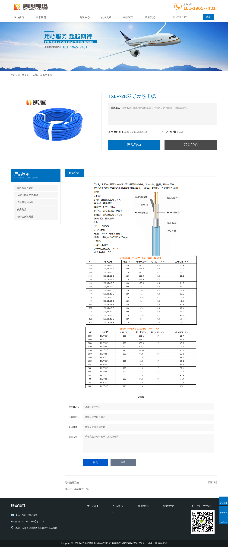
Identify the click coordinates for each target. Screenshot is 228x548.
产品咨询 (134, 145)
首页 (24, 75)
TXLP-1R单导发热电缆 (77, 489)
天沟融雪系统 (72, 482)
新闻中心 (84, 17)
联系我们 (150, 17)
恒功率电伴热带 (25, 202)
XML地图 (152, 544)
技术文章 (106, 17)
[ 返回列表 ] (211, 482)
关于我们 (41, 17)
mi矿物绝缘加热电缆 (27, 195)
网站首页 (19, 17)
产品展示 (63, 17)
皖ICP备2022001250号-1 (134, 544)
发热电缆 (47, 75)
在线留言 (128, 17)
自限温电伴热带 (25, 188)
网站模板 (162, 544)
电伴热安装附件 (25, 216)
